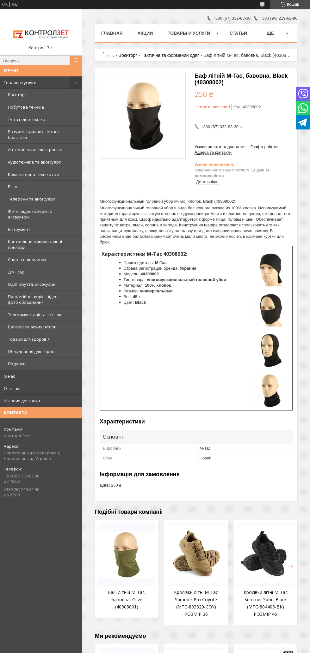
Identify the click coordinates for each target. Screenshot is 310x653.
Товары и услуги (20, 82)
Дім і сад (16, 272)
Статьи (238, 33)
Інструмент (19, 229)
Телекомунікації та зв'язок (34, 314)
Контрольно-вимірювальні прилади (35, 244)
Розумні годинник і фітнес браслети (33, 134)
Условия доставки (22, 401)
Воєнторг (17, 95)
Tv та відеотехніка (26, 119)
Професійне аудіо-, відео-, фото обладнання (34, 299)
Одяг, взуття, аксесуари (32, 284)
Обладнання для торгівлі (33, 351)
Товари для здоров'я (29, 339)
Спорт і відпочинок (27, 259)
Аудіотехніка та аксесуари (34, 162)
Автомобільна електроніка (35, 150)
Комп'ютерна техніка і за (33, 174)
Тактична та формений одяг (170, 55)
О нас (9, 376)
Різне (13, 186)
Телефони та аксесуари (31, 199)
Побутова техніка (26, 107)
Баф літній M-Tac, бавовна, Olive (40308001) (127, 599)
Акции (145, 33)
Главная (112, 33)
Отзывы (12, 388)
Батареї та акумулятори (32, 327)
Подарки (17, 364)
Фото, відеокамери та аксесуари (30, 214)
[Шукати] (76, 60)
